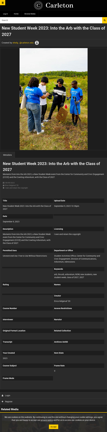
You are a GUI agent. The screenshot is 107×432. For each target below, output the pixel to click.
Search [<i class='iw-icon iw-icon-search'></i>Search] (105, 20)
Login (6, 395)
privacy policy (47, 420)
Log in (5, 14)
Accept (53, 426)
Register (7, 401)
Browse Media (30, 14)
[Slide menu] (2, 2)
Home (16, 14)
